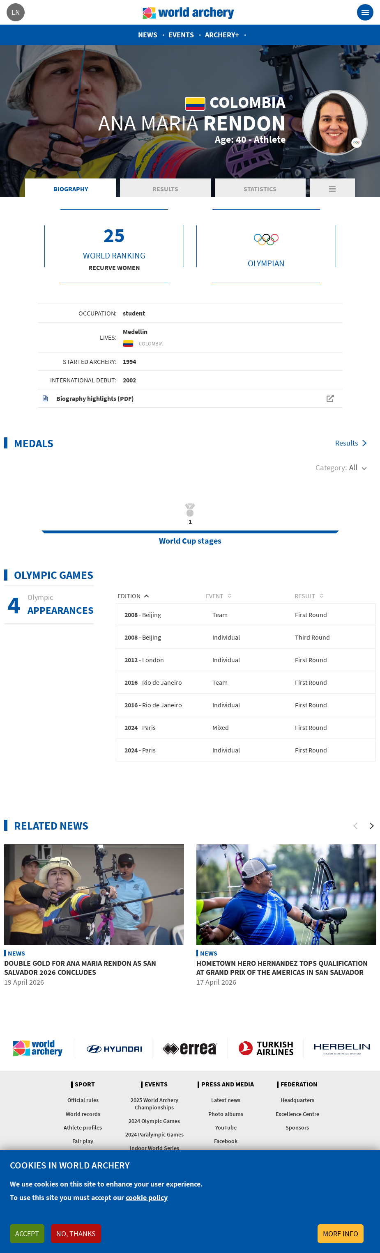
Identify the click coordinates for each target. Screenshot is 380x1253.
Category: (331, 472)
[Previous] (355, 831)
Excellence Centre (297, 1119)
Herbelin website (342, 1053)
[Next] (372, 831)
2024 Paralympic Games (154, 1139)
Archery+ (222, 34)
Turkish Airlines (265, 1053)
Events (181, 34)
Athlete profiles (83, 1132)
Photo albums (225, 1119)
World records (83, 1119)
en (16, 12)
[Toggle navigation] (365, 12)
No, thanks (76, 1233)
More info (340, 1233)
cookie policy (147, 1197)
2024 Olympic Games (154, 1126)
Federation (299, 1089)
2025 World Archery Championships (154, 1109)
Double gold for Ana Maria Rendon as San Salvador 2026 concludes (80, 973)
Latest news (225, 1105)
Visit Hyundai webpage (114, 1053)
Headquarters (297, 1105)
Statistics (260, 193)
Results (165, 193)
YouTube (226, 1132)
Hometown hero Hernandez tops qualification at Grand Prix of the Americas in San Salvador (282, 973)
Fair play (82, 1146)
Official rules (83, 1105)
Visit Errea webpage (190, 1053)
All (353, 472)
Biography (70, 193)
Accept (27, 1233)
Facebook (225, 1146)
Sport (85, 1089)
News (147, 34)
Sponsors (297, 1132)
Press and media (227, 1089)
